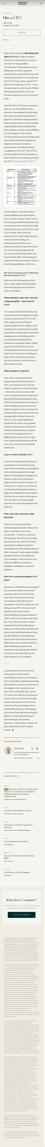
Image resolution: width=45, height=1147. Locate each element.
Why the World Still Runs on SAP (17, 811)
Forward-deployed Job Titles (16, 841)
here (28, 1132)
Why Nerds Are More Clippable (17, 872)
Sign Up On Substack (21, 915)
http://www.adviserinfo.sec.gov (14, 1138)
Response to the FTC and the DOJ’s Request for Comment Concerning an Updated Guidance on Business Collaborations (21, 793)
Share (6, 40)
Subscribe (22, 32)
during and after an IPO (23, 161)
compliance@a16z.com (29, 1125)
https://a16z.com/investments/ (13, 1081)
